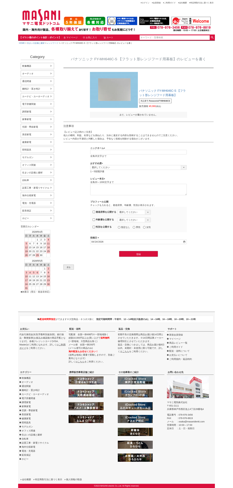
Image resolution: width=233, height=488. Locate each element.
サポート (172, 329)
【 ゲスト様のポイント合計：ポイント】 (40, 37)
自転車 (25, 180)
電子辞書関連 (29, 104)
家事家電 (26, 119)
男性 (136, 227)
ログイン (146, 3)
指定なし (124, 227)
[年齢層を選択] (134, 220)
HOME (22, 43)
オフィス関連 (29, 165)
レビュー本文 (98, 178)
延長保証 (26, 210)
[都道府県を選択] (134, 212)
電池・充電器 (29, 203)
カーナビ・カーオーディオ (35, 96)
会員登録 (157, 3)
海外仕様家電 (29, 195)
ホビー (25, 218)
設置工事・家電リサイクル (35, 187)
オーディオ (27, 73)
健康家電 (26, 142)
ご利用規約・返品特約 (180, 359)
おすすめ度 (97, 163)
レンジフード (52, 43)
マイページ (70, 37)
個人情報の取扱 (74, 479)
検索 (212, 37)
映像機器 (26, 66)
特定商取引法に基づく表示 (202, 3)
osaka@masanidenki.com (192, 421)
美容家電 (26, 134)
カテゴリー (25, 372)
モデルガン (27, 157)
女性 (147, 227)
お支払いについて (178, 355)
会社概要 (183, 3)
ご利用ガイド (170, 3)
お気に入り (90, 37)
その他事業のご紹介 (128, 372)
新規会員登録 (176, 334)
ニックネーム (98, 148)
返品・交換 (124, 329)
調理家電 (26, 111)
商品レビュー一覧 (178, 343)
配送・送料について (179, 351)
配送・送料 (75, 329)
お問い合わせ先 (175, 372)
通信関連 (26, 81)
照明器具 (26, 149)
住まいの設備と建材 (35, 43)
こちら (81, 361)
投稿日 (95, 237)
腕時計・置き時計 (31, 88)
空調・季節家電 (30, 127)
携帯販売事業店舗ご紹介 (81, 372)
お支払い (24, 329)
